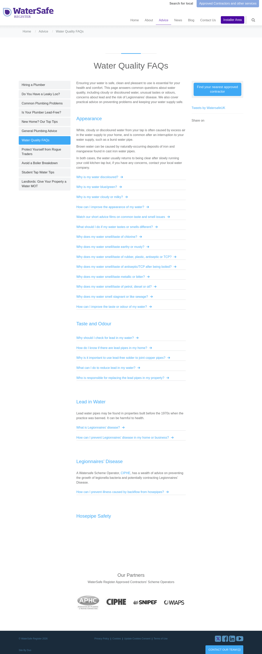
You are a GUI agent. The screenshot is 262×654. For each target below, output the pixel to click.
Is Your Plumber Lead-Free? (41, 112)
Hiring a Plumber (33, 85)
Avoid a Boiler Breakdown (40, 163)
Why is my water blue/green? (96, 187)
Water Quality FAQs (35, 140)
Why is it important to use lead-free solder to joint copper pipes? (120, 357)
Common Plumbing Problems (42, 103)
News (178, 20)
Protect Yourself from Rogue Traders (41, 152)
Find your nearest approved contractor (217, 89)
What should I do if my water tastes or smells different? (114, 227)
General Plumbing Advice (39, 131)
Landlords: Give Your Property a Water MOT (44, 184)
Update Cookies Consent (137, 638)
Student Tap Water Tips (38, 172)
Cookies (117, 638)
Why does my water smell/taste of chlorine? (106, 236)
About (149, 20)
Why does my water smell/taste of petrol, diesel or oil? (114, 286)
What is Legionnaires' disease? (98, 427)
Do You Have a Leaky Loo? (41, 94)
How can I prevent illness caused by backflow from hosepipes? (120, 492)
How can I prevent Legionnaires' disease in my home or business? (122, 437)
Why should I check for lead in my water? (105, 338)
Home (134, 20)
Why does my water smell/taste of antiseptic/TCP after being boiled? (124, 266)
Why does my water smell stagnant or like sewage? (112, 296)
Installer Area (232, 19)
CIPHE (125, 473)
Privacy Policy (102, 638)
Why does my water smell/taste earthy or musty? (110, 246)
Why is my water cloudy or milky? (99, 197)
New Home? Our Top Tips (40, 121)
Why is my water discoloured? (97, 177)
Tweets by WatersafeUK (208, 108)
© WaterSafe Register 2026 (33, 638)
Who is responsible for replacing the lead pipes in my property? (120, 378)
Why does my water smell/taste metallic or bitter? (110, 276)
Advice (163, 20)
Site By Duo (25, 650)
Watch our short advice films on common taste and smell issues (120, 217)
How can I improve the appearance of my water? (110, 207)
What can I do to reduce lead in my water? (106, 367)
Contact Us (208, 20)
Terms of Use (161, 638)
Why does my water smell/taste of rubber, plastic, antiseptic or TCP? (124, 257)
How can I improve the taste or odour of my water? (111, 306)
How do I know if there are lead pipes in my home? (111, 348)
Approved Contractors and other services (227, 3)
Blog (191, 20)
